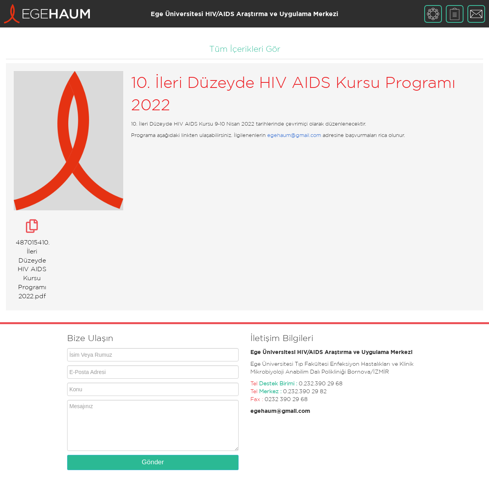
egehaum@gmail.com (294, 135)
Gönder (153, 462)
